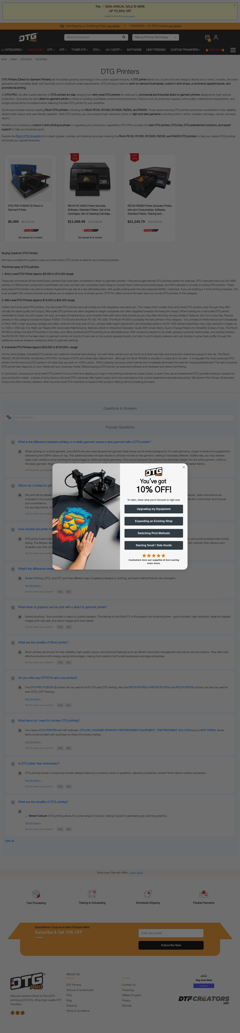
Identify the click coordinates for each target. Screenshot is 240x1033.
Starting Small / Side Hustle (154, 545)
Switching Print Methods (154, 533)
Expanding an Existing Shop (153, 521)
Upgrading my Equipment (154, 509)
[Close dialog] (184, 467)
